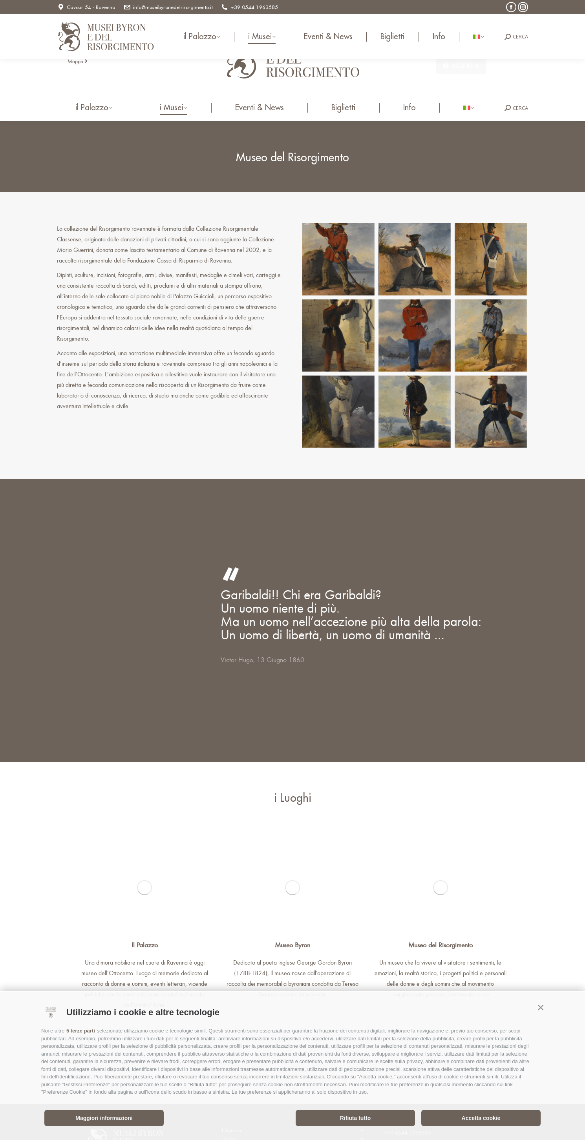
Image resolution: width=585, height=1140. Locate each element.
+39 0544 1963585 (249, 7)
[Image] (144, 888)
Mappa (78, 61)
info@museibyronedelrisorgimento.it (168, 7)
